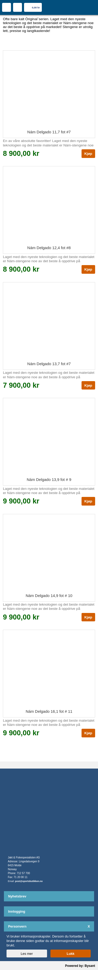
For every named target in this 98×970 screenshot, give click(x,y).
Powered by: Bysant (80, 966)
